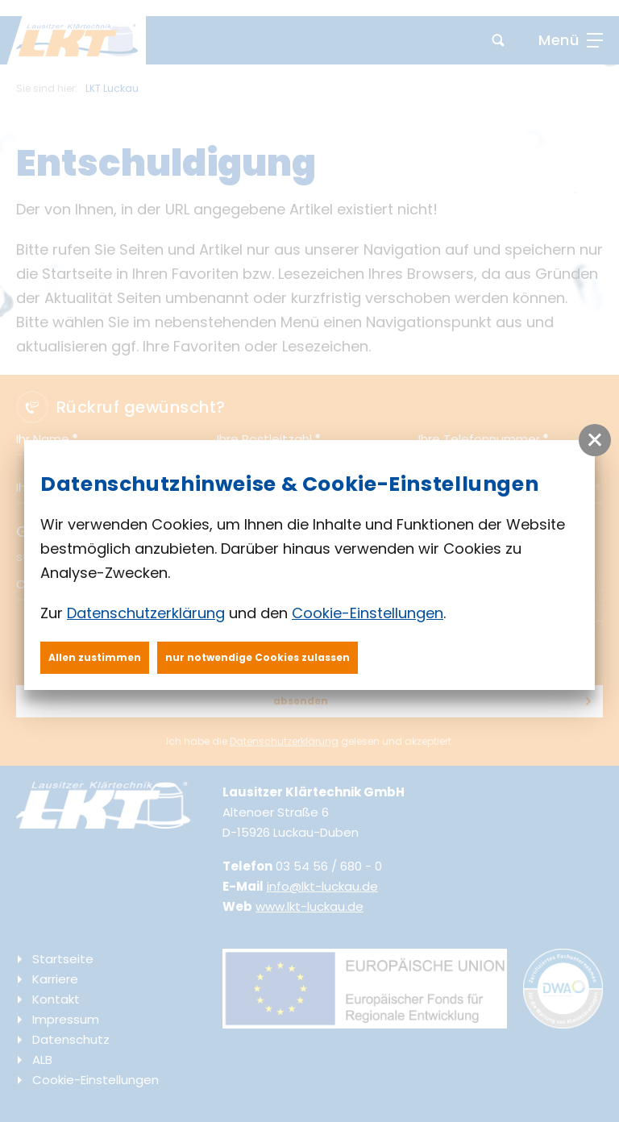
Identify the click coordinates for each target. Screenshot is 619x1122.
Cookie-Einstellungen (367, 613)
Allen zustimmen (94, 657)
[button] (595, 440)
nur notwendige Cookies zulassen (257, 657)
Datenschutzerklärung (146, 613)
